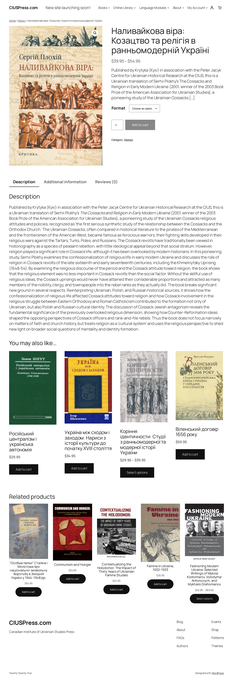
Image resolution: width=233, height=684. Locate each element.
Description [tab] (24, 182)
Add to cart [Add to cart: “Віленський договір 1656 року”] (190, 454)
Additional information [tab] (65, 182)
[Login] (212, 8)
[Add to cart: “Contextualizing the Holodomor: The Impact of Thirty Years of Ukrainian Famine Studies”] (116, 589)
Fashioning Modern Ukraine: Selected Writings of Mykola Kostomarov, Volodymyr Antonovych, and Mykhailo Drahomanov (204, 575)
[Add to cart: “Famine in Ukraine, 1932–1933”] (160, 584)
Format (118, 108)
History (21, 20)
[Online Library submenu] (135, 8)
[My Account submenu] (207, 8)
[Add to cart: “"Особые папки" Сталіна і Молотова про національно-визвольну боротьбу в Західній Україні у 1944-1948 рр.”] (28, 592)
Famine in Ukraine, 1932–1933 (160, 567)
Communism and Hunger (72, 564)
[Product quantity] (117, 125)
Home (12, 20)
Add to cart (140, 125)
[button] (95, 33)
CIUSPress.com (23, 7)
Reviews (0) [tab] (106, 182)
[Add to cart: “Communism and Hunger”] (73, 579)
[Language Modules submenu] (168, 8)
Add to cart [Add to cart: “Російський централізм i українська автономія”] (24, 469)
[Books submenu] (109, 8)
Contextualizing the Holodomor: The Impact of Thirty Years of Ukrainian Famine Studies (116, 569)
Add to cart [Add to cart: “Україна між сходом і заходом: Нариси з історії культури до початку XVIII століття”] (79, 468)
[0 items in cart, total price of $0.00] (220, 8)
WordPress (218, 673)
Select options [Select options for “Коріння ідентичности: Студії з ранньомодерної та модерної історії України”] (137, 472)
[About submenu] (183, 8)
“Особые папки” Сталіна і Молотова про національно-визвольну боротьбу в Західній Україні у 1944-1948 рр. (28, 570)
